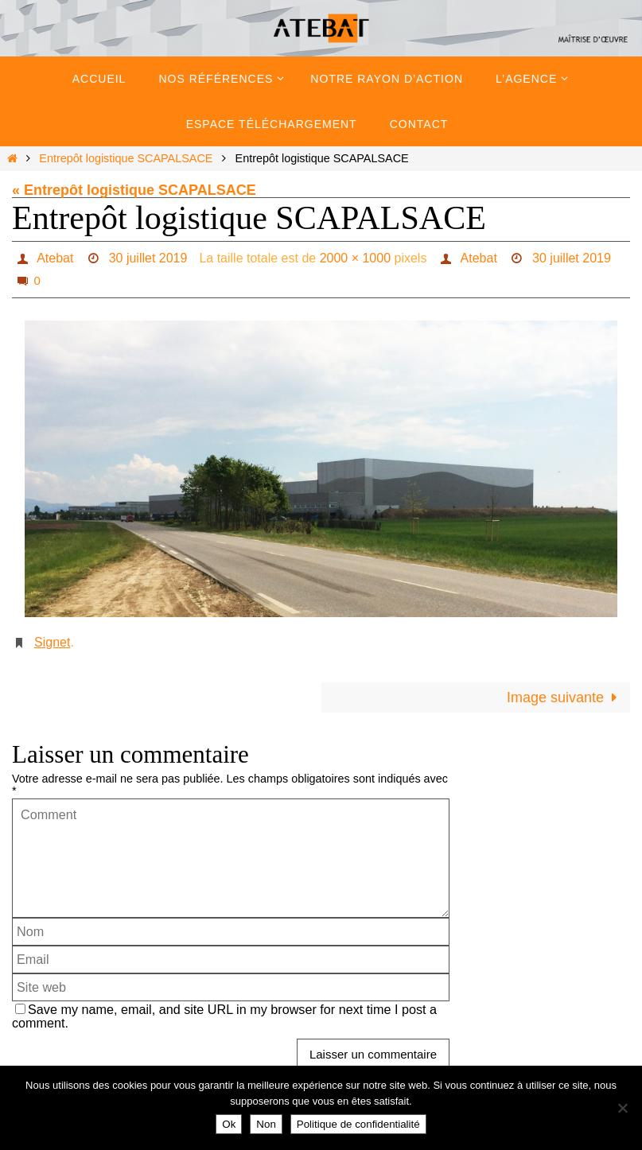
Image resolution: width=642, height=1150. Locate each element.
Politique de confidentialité (358, 1124)
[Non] (622, 1108)
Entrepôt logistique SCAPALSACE (125, 158)
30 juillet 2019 (148, 258)
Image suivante (565, 697)
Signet (52, 642)
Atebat (55, 258)
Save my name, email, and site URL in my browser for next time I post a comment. (224, 1016)
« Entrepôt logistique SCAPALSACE (134, 190)
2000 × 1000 (355, 258)
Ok (228, 1124)
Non (265, 1124)
